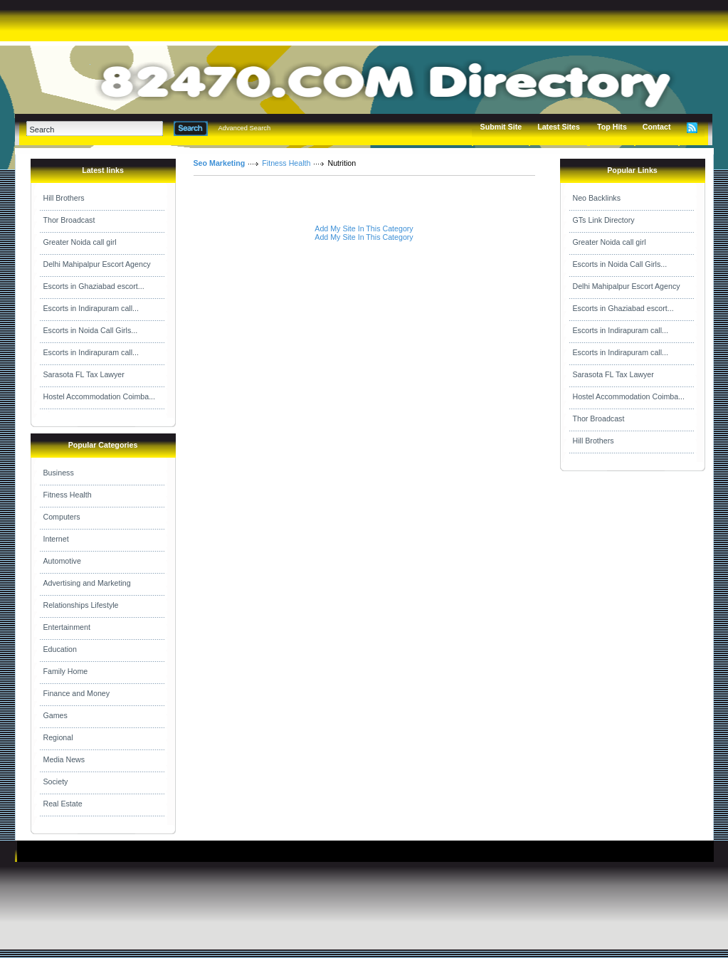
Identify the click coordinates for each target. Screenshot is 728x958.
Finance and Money (76, 693)
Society (55, 781)
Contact (657, 126)
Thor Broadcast (69, 220)
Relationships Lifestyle (81, 605)
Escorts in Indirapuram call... (91, 308)
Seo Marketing (220, 163)
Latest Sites (558, 126)
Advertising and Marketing (87, 583)
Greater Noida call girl (80, 242)
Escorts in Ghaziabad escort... (93, 286)
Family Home (65, 671)
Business (58, 472)
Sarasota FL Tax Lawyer (84, 374)
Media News (64, 759)
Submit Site (501, 126)
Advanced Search (244, 128)
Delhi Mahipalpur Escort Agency (97, 264)
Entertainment (66, 627)
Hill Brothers (64, 198)
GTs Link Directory (604, 220)
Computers (61, 516)
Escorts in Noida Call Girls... (90, 330)
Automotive (62, 561)
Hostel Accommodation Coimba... (99, 396)
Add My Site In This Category (364, 228)
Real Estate (63, 803)
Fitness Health (67, 494)
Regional (58, 737)
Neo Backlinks (597, 198)
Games (55, 715)
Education (60, 649)
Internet (56, 539)
